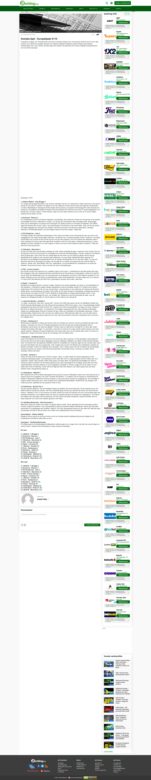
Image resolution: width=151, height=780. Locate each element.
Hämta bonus (123, 22)
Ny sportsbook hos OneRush (121, 612)
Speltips (42, 8)
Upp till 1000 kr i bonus (122, 222)
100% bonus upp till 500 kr (122, 542)
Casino (118, 8)
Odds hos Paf (119, 486)
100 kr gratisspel (120, 459)
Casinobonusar (80, 768)
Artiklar (26, 12)
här (110, 27)
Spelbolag (69, 8)
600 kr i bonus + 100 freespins (121, 79)
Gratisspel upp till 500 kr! (122, 432)
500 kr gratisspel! (120, 20)
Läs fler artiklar (108, 751)
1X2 (40, 458)
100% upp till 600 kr (121, 405)
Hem (22, 12)
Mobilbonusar (80, 766)
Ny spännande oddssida (122, 418)
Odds (81, 8)
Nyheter (97, 768)
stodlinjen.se (108, 26)
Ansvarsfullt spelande (75, 777)
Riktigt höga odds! (121, 236)
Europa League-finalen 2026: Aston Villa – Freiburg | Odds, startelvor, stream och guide (123, 664)
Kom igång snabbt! (121, 528)
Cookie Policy (117, 770)
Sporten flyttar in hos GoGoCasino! (121, 348)
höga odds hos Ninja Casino (121, 123)
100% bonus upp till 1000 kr (123, 95)
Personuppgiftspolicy (119, 768)
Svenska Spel (37, 31)
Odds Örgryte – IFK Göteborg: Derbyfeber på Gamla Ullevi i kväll (122, 709)
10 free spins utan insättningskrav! (121, 277)
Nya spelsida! (119, 209)
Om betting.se (117, 763)
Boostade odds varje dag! (122, 391)
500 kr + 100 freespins (122, 500)
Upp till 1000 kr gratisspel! (120, 194)
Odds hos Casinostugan (122, 472)
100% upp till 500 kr (121, 138)
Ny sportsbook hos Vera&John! (121, 363)
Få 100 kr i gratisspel (121, 572)
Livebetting (61, 772)
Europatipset (28, 31)
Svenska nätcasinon (100, 770)
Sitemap (115, 772)
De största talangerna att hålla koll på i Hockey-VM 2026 (122, 744)
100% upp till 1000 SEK (122, 334)
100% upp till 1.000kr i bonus (122, 166)
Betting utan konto (63, 770)
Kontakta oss (117, 765)
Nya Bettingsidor (62, 765)
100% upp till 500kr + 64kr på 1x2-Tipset (121, 49)
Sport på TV (93, 8)
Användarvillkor (117, 766)
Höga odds (119, 599)
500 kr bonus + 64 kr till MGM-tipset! (122, 64)
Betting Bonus (55, 8)
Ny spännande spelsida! (122, 320)
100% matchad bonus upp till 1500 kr (122, 34)
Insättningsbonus (81, 765)
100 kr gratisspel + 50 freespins (122, 514)
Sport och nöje (28, 8)
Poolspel (107, 8)
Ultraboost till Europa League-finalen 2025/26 (122, 682)
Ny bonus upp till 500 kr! (122, 378)
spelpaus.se (113, 26)
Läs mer (127, 13)
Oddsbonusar (80, 763)
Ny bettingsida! (120, 109)
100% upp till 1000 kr (121, 180)
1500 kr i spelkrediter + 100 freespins (122, 292)
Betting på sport (99, 765)
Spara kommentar (92, 525)
